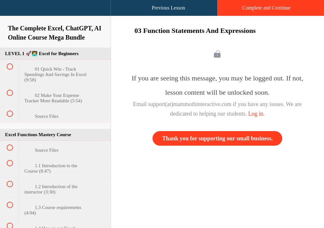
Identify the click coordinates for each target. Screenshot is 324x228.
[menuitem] (55, 14)
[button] (11, 11)
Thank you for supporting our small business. (217, 138)
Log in (255, 114)
